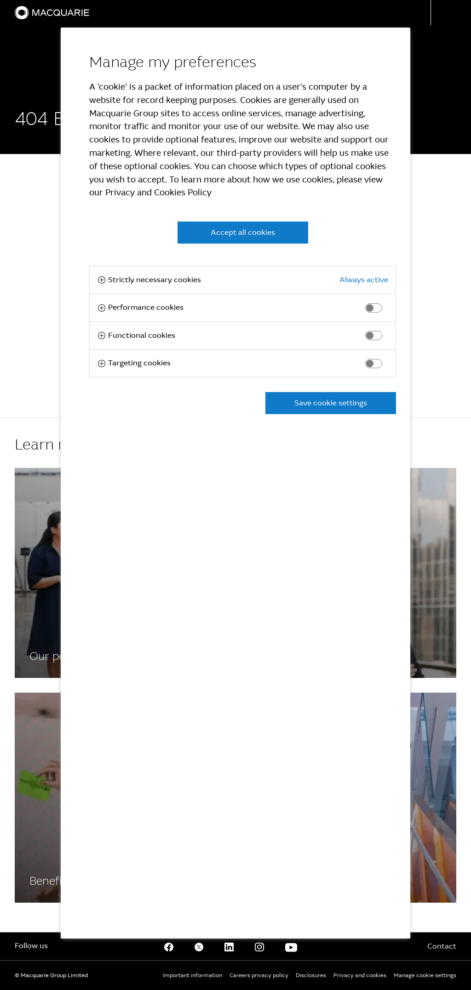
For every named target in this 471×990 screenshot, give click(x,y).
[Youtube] (291, 946)
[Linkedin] (229, 946)
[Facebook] (168, 946)
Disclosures (311, 975)
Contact (441, 946)
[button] (451, 12)
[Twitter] (199, 946)
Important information (192, 975)
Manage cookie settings (425, 975)
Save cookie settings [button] (330, 403)
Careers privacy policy (259, 975)
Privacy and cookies (359, 975)
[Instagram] (259, 946)
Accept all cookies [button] (243, 232)
